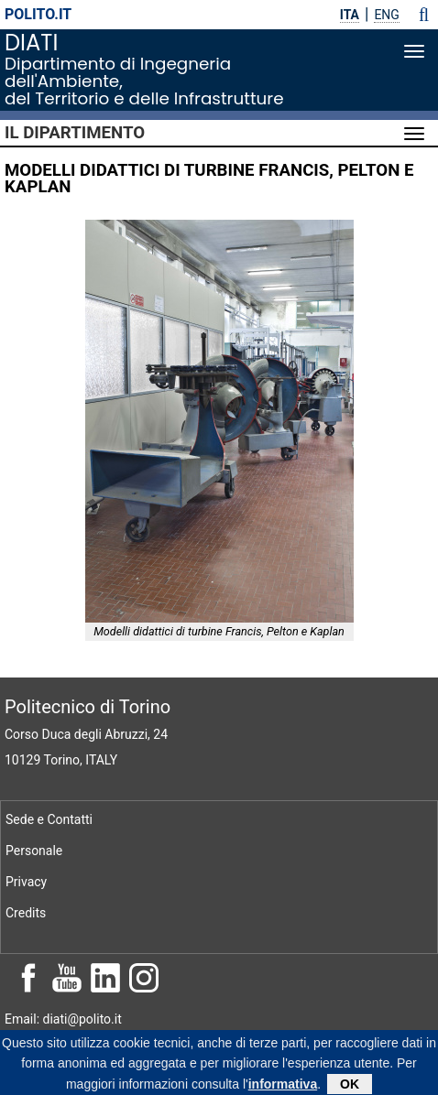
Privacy (26, 881)
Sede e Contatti (49, 819)
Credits (25, 912)
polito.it (38, 14)
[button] (423, 14)
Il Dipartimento (75, 133)
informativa (282, 1086)
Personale (33, 850)
